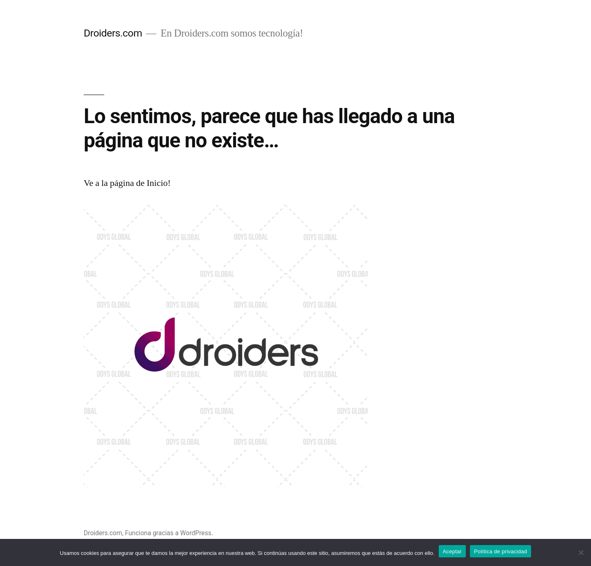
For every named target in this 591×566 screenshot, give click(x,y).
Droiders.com (113, 33)
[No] (581, 552)
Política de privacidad (500, 551)
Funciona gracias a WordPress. (169, 533)
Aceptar (452, 551)
